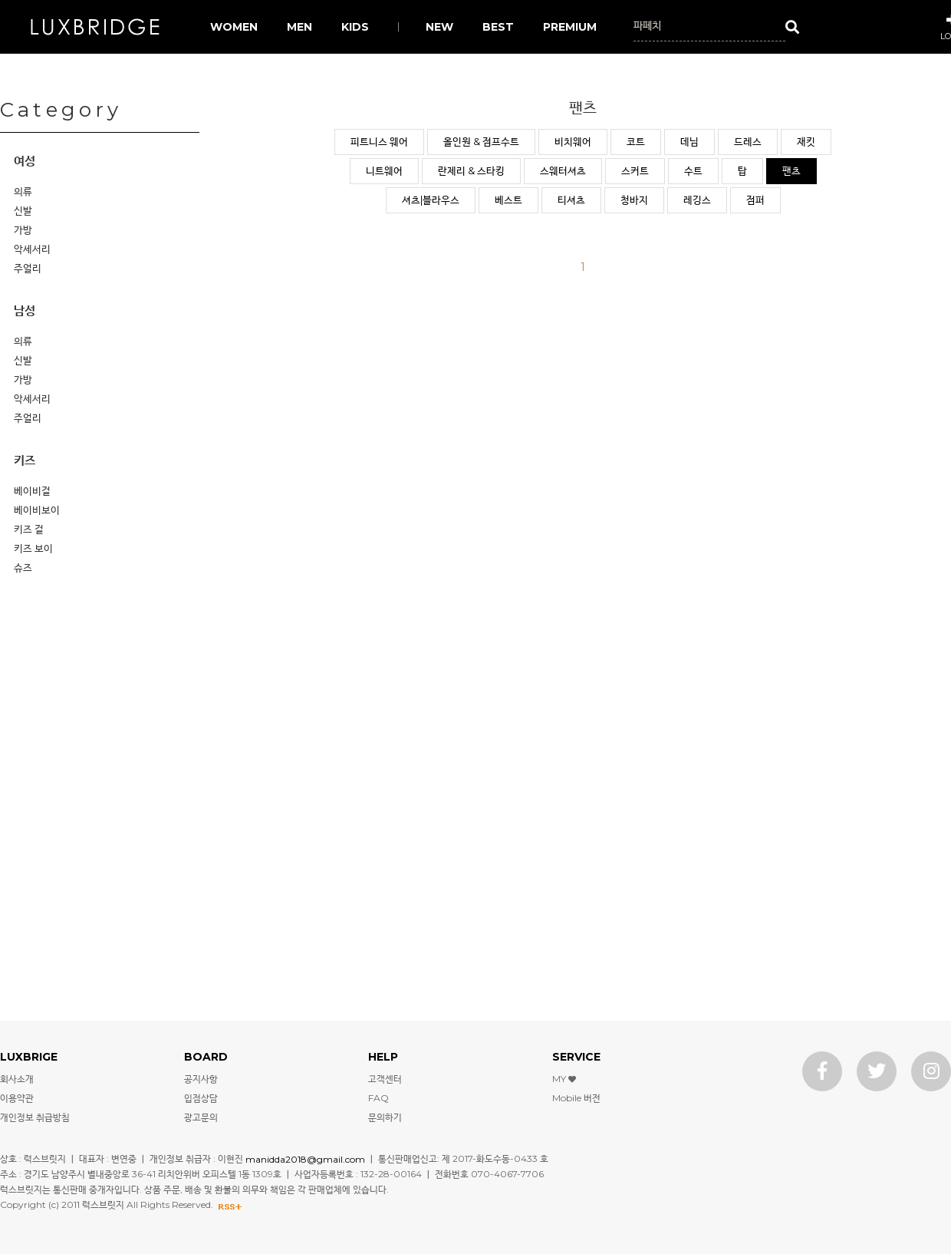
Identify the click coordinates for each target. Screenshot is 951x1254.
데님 (689, 141)
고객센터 (385, 1078)
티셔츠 (571, 199)
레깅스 (697, 199)
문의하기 (385, 1117)
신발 (23, 210)
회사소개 (17, 1078)
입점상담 (201, 1098)
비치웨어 (572, 141)
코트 (636, 141)
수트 (693, 170)
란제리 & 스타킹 (471, 170)
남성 (24, 310)
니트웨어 (384, 170)
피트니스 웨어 (379, 141)
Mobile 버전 (576, 1098)
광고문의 (201, 1117)
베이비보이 (37, 509)
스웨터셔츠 (563, 170)
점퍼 (755, 199)
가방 (23, 229)
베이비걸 (32, 490)
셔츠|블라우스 (430, 199)
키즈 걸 (29, 529)
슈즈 (23, 567)
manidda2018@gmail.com (305, 1158)
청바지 (634, 199)
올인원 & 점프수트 (481, 141)
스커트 (635, 170)
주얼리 (27, 268)
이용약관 (17, 1098)
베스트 (508, 199)
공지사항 (201, 1078)
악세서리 (32, 249)
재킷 (806, 141)
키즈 (24, 460)
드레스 (748, 141)
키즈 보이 (33, 548)
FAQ (378, 1098)
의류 (23, 191)
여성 (24, 160)
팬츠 (791, 170)
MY (564, 1078)
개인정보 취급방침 (35, 1117)
